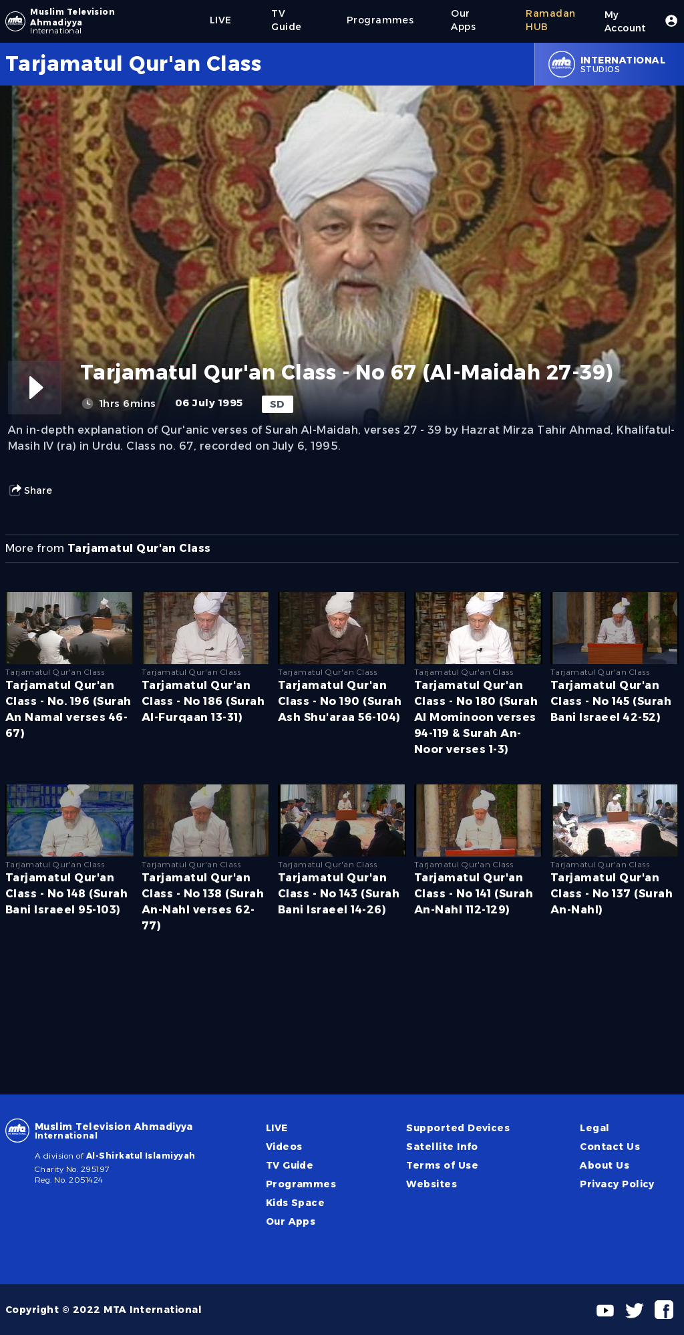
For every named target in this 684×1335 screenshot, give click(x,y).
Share (30, 490)
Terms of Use (442, 1165)
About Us (604, 1165)
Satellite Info (442, 1147)
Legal (594, 1128)
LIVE (277, 1128)
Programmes (301, 1184)
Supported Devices (458, 1128)
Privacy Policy (617, 1184)
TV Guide (290, 1165)
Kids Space (295, 1203)
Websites (431, 1184)
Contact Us (610, 1147)
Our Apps (291, 1221)
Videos (284, 1147)
